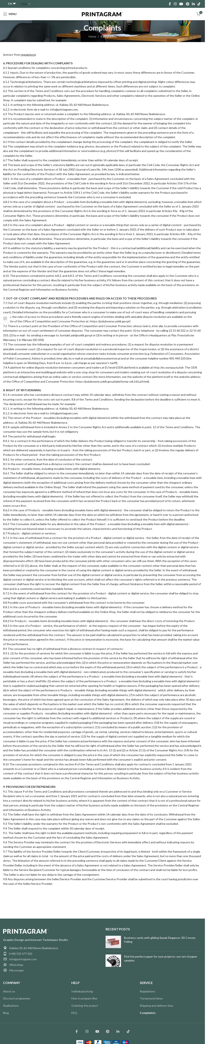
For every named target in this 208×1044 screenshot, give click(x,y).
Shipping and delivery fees (156, 1005)
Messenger (16, 970)
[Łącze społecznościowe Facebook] (77, 1031)
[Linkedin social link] (193, 4)
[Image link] (25, 931)
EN (10, 3)
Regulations (147, 991)
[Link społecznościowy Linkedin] (118, 1031)
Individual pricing (82, 991)
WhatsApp (16, 964)
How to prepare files (84, 998)
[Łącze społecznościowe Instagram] (87, 1031)
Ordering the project (84, 1005)
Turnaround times (151, 998)
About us (9, 991)
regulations (28, 54)
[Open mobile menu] (10, 14)
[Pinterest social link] (187, 4)
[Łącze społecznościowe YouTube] (97, 1031)
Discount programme (16, 998)
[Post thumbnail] (113, 942)
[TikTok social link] (199, 4)
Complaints (148, 1013)
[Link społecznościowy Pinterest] (107, 1031)
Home (92, 36)
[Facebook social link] (169, 4)
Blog (6, 1013)
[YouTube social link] (181, 4)
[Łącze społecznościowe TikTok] (128, 1031)
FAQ (74, 1013)
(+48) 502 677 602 (20, 953)
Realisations (11, 1005)
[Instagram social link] (175, 4)
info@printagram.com (23, 959)
